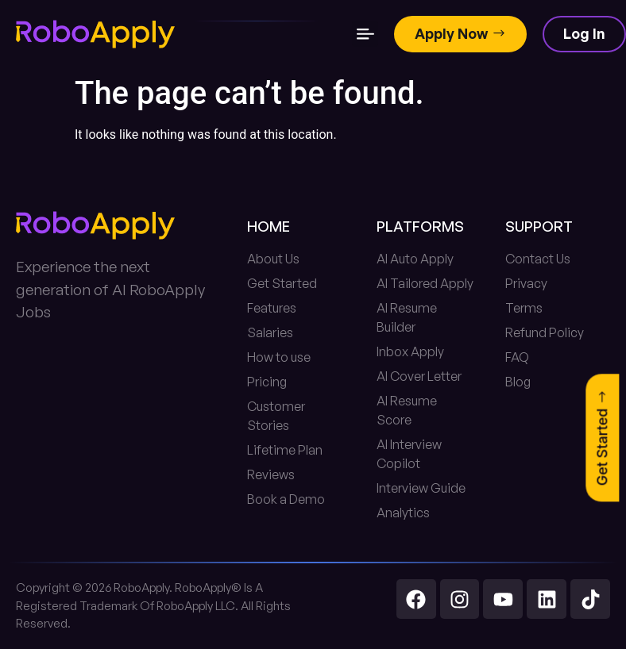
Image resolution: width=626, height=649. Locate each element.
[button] (365, 34)
